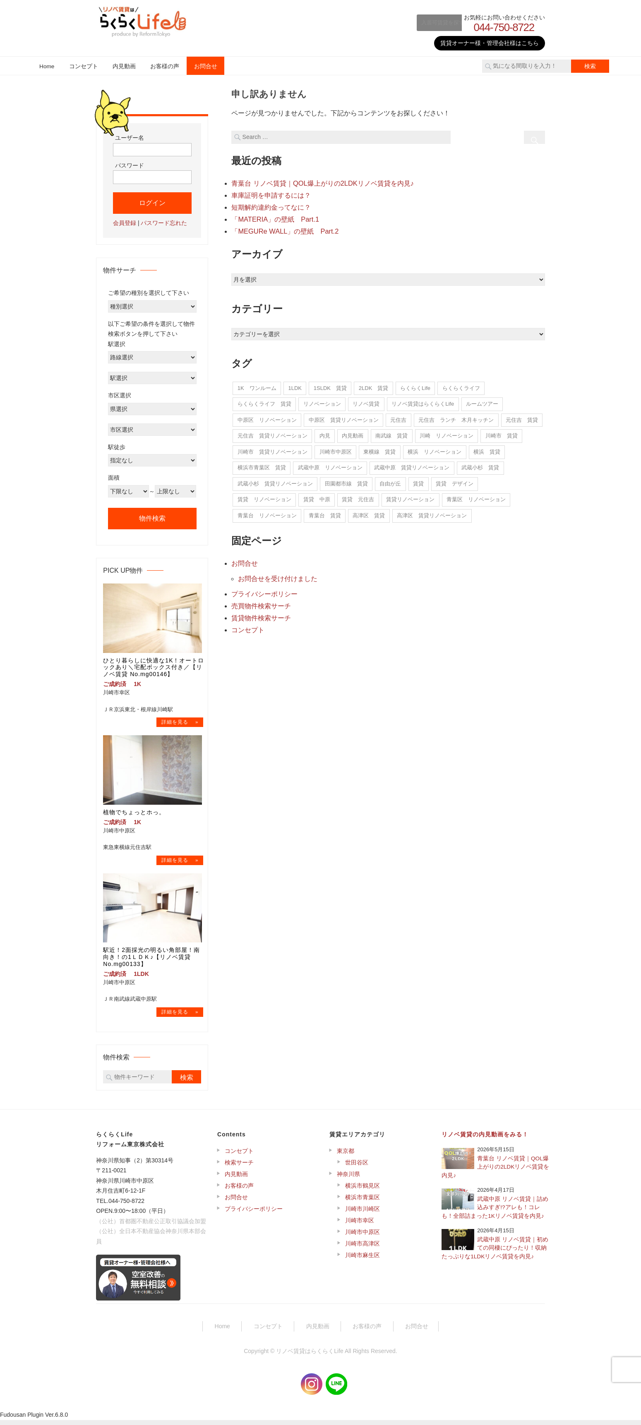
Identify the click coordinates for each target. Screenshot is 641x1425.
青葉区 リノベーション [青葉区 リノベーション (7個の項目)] (476, 497)
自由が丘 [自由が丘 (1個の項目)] (390, 481)
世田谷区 (356, 1167)
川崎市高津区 (362, 1248)
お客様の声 (164, 66)
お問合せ (205, 66)
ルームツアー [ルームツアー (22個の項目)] (482, 402)
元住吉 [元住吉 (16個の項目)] (398, 418)
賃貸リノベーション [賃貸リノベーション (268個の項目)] (410, 497)
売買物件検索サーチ (261, 602)
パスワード (129, 165)
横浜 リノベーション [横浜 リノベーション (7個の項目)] (434, 450)
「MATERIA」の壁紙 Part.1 (274, 217)
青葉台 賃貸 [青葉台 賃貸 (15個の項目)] (325, 513)
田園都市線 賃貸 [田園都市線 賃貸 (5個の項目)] (346, 481)
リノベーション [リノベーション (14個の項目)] (322, 402)
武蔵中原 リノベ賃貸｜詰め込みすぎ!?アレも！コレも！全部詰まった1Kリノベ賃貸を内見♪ (495, 1212)
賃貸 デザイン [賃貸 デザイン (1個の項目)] (454, 481)
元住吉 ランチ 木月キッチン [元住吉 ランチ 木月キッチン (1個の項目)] (456, 418)
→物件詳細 (179, 723)
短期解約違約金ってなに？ (271, 206)
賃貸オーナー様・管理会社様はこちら (489, 43)
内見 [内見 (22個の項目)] (324, 433)
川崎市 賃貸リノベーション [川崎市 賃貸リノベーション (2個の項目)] (272, 450)
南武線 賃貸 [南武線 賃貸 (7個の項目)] (391, 433)
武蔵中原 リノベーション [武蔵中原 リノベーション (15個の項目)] (330, 465)
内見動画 (124, 66)
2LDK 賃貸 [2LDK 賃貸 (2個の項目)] (374, 386)
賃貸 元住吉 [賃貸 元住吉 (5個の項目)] (358, 497)
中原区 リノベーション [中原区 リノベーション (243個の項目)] (267, 418)
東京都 (345, 1155)
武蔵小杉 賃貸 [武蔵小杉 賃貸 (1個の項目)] (480, 465)
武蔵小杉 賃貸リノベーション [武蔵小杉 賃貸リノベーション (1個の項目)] (275, 481)
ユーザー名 (129, 137)
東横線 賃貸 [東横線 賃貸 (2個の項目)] (379, 450)
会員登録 (124, 223)
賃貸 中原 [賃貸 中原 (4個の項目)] (316, 497)
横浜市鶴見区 (362, 1190)
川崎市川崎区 (362, 1213)
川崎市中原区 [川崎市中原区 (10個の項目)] (335, 450)
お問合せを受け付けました (277, 575)
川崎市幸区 (359, 1225)
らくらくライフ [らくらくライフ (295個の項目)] (461, 386)
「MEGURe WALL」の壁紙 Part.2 (284, 229)
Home (46, 66)
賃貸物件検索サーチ (261, 613)
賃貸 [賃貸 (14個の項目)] (418, 481)
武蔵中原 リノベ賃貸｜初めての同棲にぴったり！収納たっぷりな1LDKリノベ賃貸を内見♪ (495, 1253)
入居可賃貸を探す (428, 22)
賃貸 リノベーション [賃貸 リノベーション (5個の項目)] (264, 497)
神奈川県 (348, 1179)
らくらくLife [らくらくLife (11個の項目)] (415, 386)
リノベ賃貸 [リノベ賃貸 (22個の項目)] (366, 402)
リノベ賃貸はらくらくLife (309, 1356)
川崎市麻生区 (362, 1260)
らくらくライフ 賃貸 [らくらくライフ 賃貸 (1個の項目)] (264, 402)
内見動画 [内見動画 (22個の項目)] (352, 433)
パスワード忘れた (164, 223)
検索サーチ (239, 1167)
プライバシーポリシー (264, 590)
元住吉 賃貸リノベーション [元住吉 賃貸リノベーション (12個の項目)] (272, 433)
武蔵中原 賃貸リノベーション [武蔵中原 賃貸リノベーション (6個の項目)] (411, 465)
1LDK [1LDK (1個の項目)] (295, 386)
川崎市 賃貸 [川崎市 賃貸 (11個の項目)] (501, 433)
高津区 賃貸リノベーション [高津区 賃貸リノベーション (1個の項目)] (432, 513)
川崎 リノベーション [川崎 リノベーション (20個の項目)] (446, 433)
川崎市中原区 (362, 1237)
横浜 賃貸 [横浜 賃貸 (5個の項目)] (486, 450)
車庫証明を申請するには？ (271, 194)
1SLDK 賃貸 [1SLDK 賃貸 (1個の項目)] (330, 386)
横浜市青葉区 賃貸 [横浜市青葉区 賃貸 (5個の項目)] (262, 465)
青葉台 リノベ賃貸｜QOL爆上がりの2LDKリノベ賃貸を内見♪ (322, 182)
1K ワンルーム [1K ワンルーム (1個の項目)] (257, 386)
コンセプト (83, 66)
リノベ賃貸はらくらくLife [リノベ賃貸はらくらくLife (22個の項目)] (422, 402)
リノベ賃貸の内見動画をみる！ (485, 1139)
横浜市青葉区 (362, 1202)
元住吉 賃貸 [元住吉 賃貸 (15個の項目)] (522, 418)
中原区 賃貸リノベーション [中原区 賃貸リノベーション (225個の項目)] (344, 418)
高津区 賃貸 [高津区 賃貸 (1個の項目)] (369, 513)
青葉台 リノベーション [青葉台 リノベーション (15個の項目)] (267, 513)
